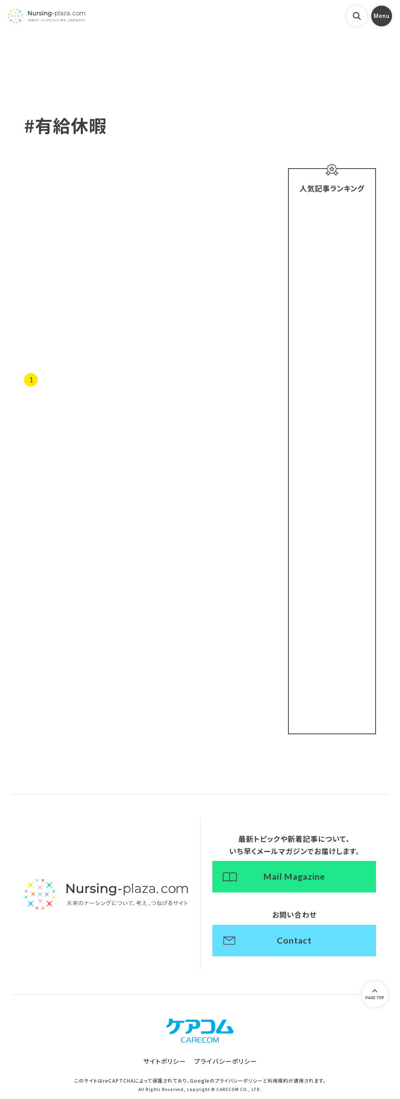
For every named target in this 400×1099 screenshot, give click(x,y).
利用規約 (278, 1082)
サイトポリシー (164, 1063)
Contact (294, 941)
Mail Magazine (294, 877)
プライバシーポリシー (225, 1063)
